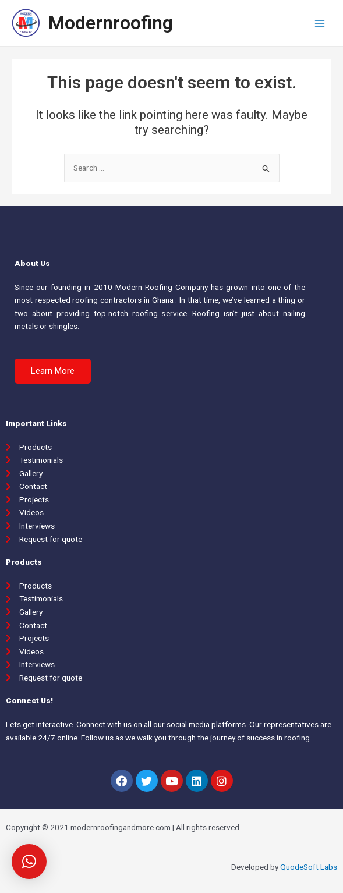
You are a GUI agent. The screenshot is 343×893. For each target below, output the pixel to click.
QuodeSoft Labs (308, 866)
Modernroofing (110, 23)
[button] (53, 371)
